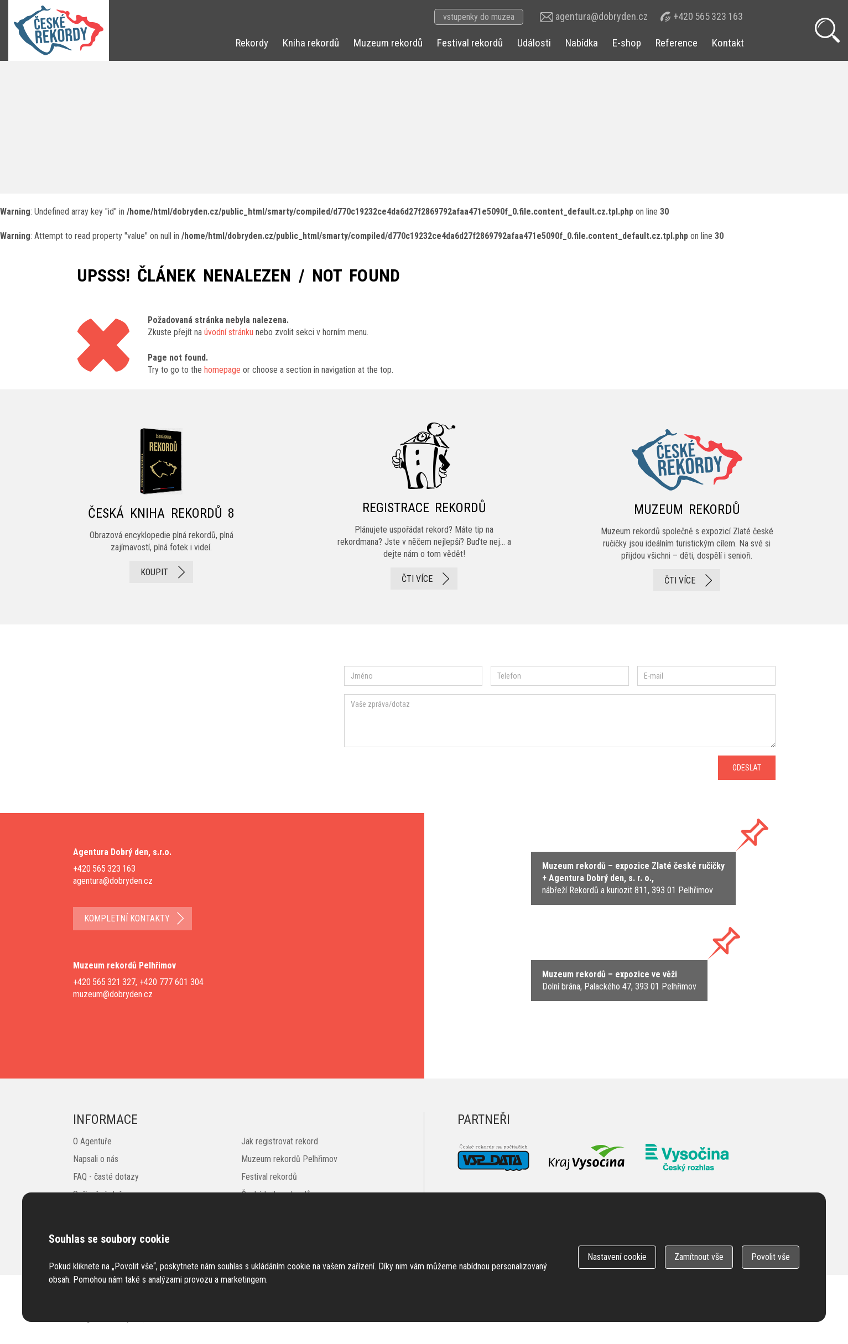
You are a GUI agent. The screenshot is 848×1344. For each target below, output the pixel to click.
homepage (222, 369)
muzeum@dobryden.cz (113, 994)
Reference (676, 43)
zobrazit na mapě (633, 878)
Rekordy (252, 43)
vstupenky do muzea (478, 17)
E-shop (626, 43)
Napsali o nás (95, 1159)
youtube (252, 736)
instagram (166, 736)
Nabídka (581, 43)
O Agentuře (92, 1141)
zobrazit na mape (619, 980)
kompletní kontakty (127, 918)
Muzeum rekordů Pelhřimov (289, 1159)
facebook (106, 736)
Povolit (770, 1257)
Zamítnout (699, 1257)
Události (534, 43)
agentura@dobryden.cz (601, 16)
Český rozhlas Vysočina (687, 1157)
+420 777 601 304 (171, 982)
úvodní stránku (228, 332)
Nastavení (617, 1257)
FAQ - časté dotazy (106, 1176)
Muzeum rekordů (388, 43)
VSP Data (493, 1157)
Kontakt (728, 43)
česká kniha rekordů (161, 507)
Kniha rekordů (311, 43)
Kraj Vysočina (587, 1157)
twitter (203, 736)
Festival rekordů (470, 43)
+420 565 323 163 (708, 16)
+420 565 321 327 (104, 982)
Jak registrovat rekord (279, 1141)
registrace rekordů (424, 507)
